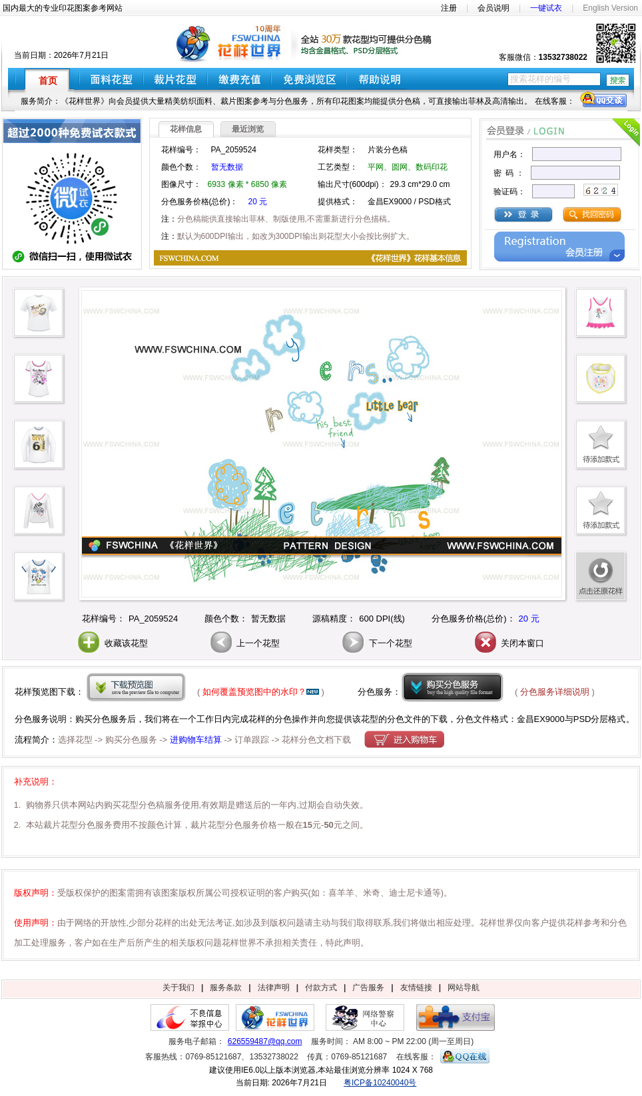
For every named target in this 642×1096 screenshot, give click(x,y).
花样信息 (186, 129)
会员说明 (493, 8)
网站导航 (464, 987)
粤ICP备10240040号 (380, 1082)
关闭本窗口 (508, 643)
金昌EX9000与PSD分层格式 (571, 719)
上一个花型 (244, 643)
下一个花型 (376, 643)
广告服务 (368, 987)
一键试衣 (546, 8)
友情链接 (416, 987)
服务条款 (226, 987)
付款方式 (321, 987)
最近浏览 (248, 129)
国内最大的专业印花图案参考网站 (63, 8)
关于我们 (178, 987)
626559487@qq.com (265, 1041)
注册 (449, 8)
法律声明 (274, 987)
